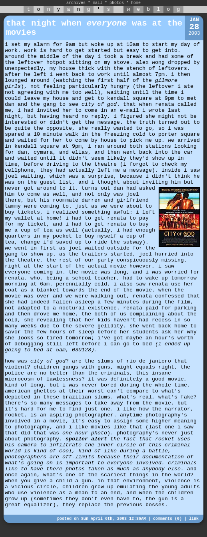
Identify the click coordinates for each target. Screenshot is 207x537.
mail (97, 3)
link (194, 519)
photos (116, 3)
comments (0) (167, 519)
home (136, 3)
